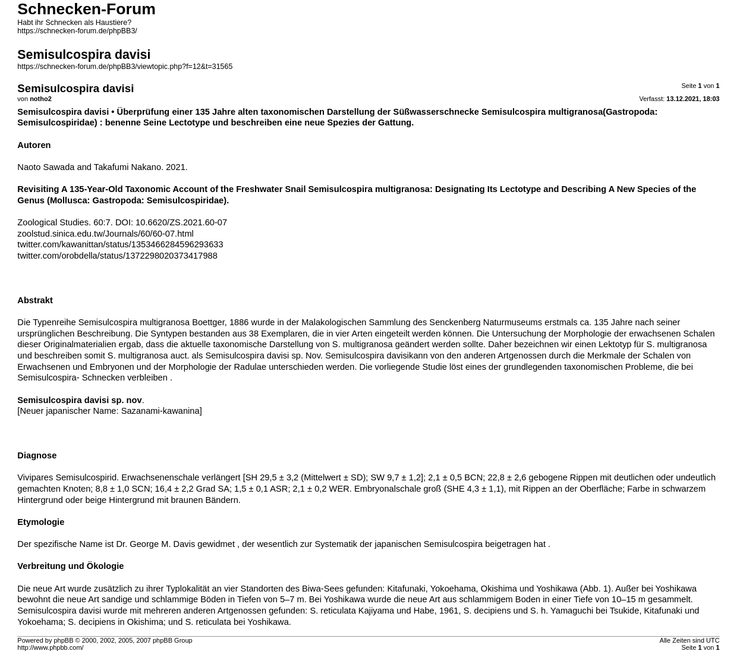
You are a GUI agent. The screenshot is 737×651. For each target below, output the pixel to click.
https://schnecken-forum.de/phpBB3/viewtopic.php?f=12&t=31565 (124, 66)
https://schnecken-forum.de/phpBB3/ (77, 31)
